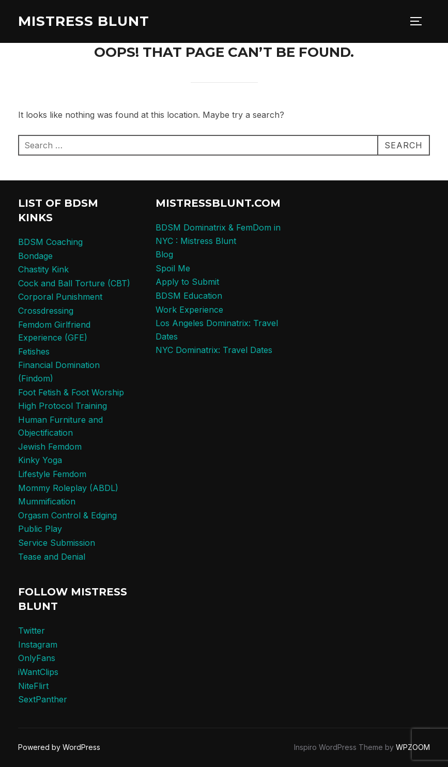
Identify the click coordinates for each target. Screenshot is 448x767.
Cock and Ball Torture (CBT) (74, 283)
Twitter (31, 630)
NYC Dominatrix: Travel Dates (214, 350)
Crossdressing (45, 310)
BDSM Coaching (50, 242)
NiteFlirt (33, 686)
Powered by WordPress (59, 747)
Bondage (35, 256)
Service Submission (56, 543)
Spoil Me (173, 268)
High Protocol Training (62, 406)
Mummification (46, 501)
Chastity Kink (43, 269)
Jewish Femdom (50, 446)
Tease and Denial (51, 556)
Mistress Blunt (83, 21)
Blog (164, 254)
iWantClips (38, 672)
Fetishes (34, 351)
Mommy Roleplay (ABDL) (68, 488)
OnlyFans (36, 658)
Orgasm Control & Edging (67, 515)
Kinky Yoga (40, 460)
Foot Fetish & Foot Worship (71, 392)
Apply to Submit (187, 282)
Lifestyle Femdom (52, 474)
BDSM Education (189, 295)
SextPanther (42, 699)
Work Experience (189, 309)
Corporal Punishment (60, 297)
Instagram (37, 644)
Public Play (40, 529)
